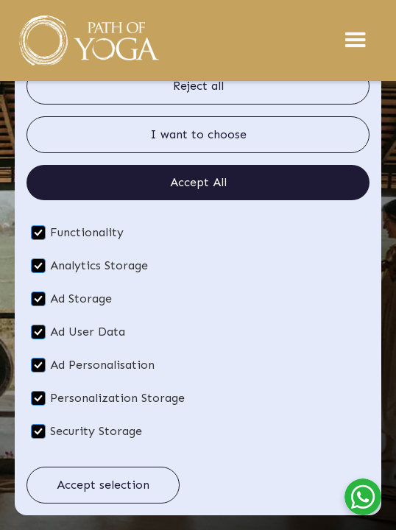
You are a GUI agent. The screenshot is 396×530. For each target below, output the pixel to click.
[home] (87, 40)
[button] (355, 40)
